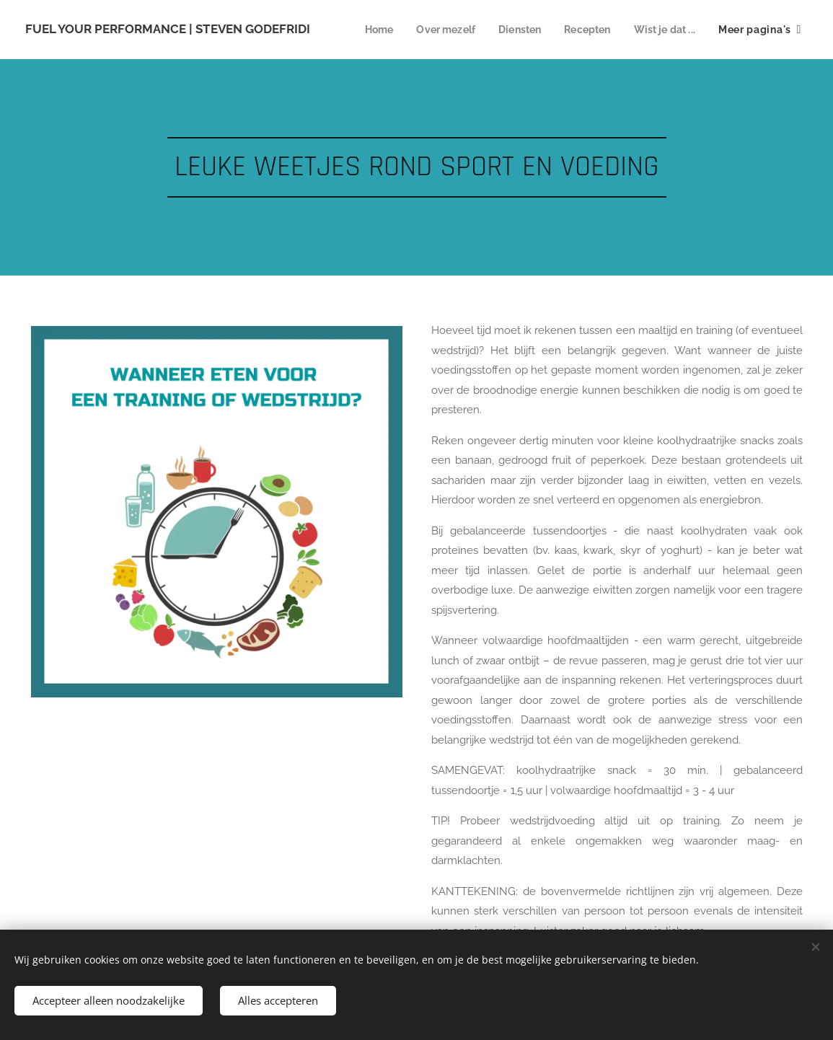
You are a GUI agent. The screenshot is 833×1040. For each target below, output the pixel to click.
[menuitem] (456, 30)
